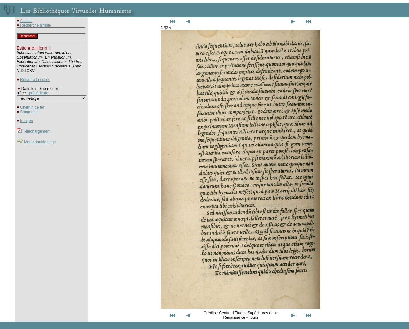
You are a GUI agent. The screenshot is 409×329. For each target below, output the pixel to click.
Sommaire (29, 112)
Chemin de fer (32, 107)
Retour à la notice (35, 79)
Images (26, 121)
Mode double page (40, 142)
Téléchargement (36, 131)
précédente (38, 93)
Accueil (26, 21)
